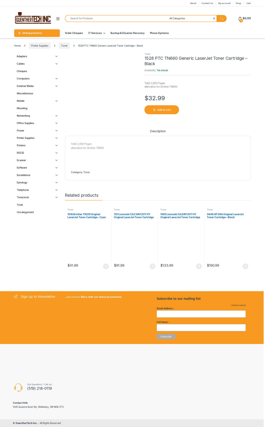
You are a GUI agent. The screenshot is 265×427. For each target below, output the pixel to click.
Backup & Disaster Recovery (127, 33)
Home (17, 45)
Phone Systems (159, 33)
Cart (248, 3)
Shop (238, 3)
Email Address (166, 308)
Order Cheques (74, 33)
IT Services (95, 33)
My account (224, 3)
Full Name (163, 322)
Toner (64, 45)
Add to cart (164, 109)
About (193, 3)
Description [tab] (158, 131)
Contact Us (207, 3)
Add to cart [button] (106, 266)
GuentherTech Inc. (27, 423)
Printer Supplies (39, 45)
